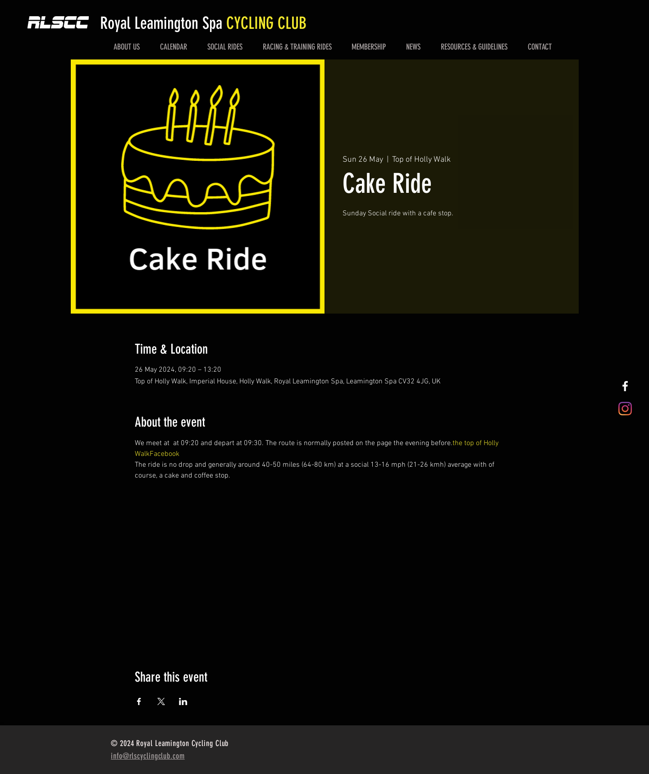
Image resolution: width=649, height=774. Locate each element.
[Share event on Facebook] (139, 701)
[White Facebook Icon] (625, 386)
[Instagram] (625, 408)
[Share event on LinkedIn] (183, 701)
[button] (127, 47)
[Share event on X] (161, 701)
